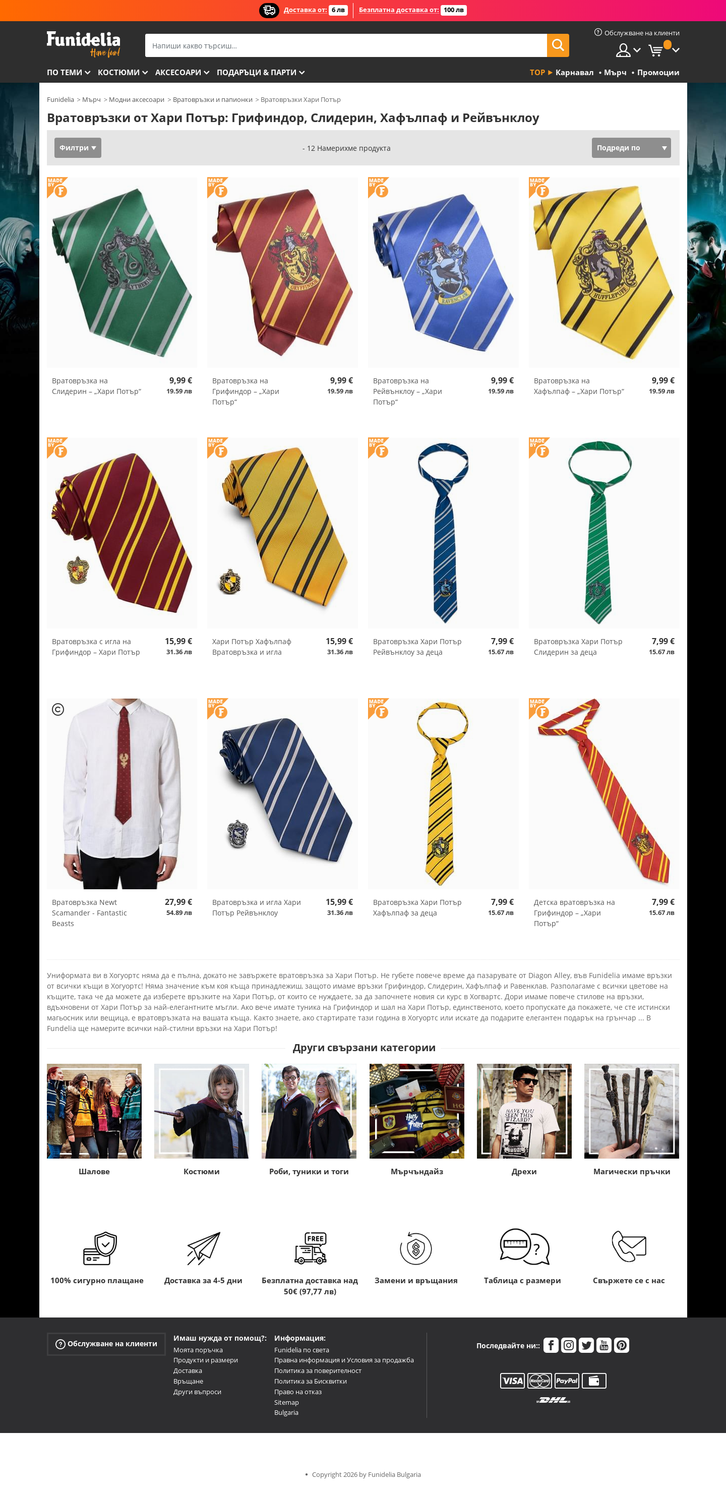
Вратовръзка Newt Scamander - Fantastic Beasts (89, 912)
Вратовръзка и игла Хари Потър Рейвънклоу (256, 907)
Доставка (187, 1370)
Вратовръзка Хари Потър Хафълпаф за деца (417, 907)
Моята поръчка (198, 1349)
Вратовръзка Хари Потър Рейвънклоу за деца (417, 647)
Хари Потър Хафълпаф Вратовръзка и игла (251, 647)
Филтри (74, 147)
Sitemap (286, 1402)
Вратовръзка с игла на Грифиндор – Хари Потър (96, 647)
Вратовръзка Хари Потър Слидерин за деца (578, 647)
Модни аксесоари (136, 99)
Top (537, 72)
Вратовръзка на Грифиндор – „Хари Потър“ (245, 391)
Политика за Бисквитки (310, 1381)
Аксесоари (178, 72)
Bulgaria (286, 1412)
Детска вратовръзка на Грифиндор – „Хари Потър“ (574, 912)
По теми (64, 72)
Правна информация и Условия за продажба (344, 1359)
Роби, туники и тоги (309, 1171)
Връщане (188, 1381)
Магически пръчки (632, 1171)
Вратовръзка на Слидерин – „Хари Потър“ (96, 386)
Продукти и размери (205, 1359)
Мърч (91, 99)
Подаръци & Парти (256, 72)
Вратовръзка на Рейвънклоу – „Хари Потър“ (407, 391)
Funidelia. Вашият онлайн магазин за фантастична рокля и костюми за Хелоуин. (83, 44)
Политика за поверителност (317, 1370)
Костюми (119, 72)
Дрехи (524, 1171)
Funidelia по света (301, 1349)
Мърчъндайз (417, 1171)
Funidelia (60, 99)
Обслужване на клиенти (106, 1343)
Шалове (94, 1171)
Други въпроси (197, 1391)
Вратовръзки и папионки (213, 99)
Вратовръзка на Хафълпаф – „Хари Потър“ (579, 386)
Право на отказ (298, 1391)
